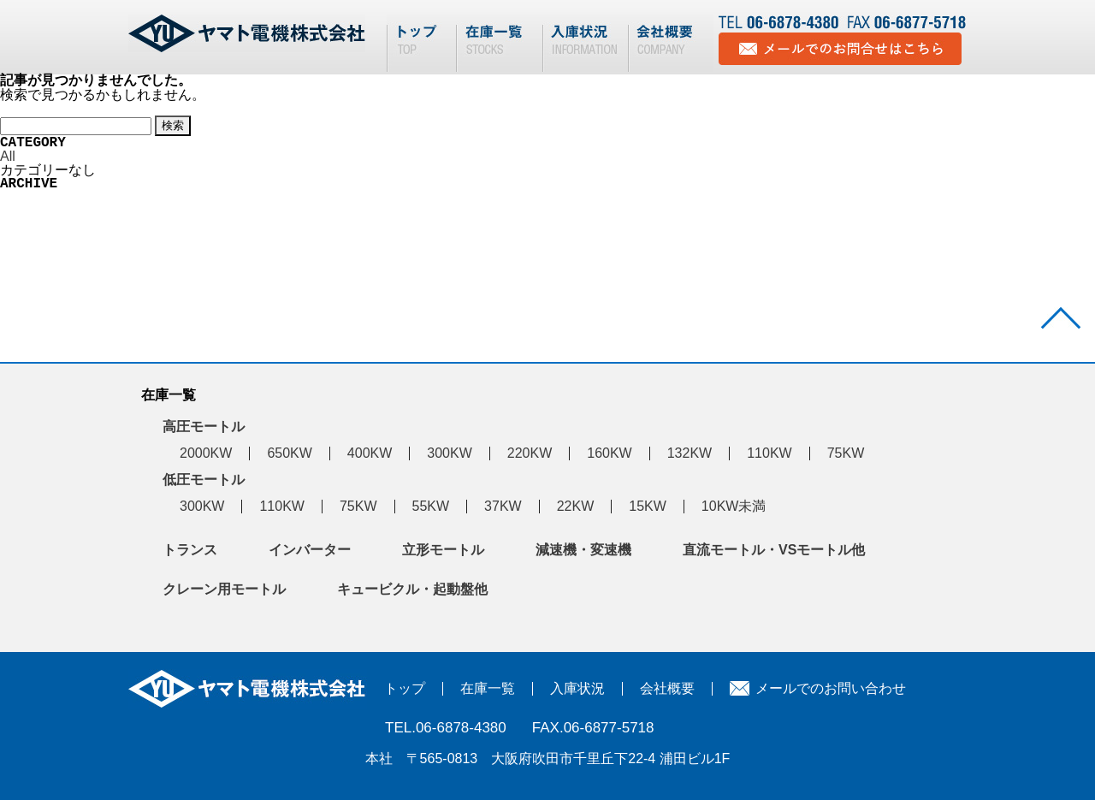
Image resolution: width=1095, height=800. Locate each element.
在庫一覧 (487, 688)
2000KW (206, 453)
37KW (503, 506)
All (7, 156)
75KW (846, 453)
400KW (369, 453)
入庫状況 (577, 688)
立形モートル (443, 549)
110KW (769, 453)
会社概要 (667, 688)
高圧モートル (204, 426)
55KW (431, 506)
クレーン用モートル (224, 589)
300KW (449, 453)
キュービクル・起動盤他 (412, 589)
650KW (289, 453)
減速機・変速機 (583, 549)
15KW (647, 506)
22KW (576, 506)
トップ (404, 688)
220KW (529, 453)
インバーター (310, 549)
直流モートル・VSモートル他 (774, 549)
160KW (609, 453)
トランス (190, 549)
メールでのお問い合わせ (830, 688)
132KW (689, 453)
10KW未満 (733, 506)
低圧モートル (204, 479)
